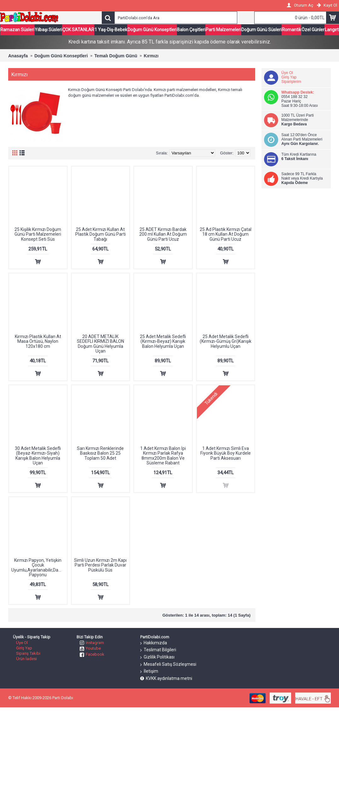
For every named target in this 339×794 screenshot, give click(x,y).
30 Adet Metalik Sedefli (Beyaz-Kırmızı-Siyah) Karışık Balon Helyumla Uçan (38, 455)
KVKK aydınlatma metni (166, 678)
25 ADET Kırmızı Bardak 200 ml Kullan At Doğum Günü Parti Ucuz (163, 234)
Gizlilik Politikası (157, 657)
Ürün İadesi (26, 658)
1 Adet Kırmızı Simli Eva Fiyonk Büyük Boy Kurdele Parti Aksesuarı (225, 453)
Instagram (92, 642)
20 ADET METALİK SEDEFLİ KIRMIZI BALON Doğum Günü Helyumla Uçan (100, 344)
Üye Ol (287, 73)
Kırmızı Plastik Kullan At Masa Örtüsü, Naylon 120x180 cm (38, 341)
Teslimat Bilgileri (158, 650)
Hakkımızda (153, 643)
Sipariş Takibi (28, 653)
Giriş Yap (288, 77)
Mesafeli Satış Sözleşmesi (168, 664)
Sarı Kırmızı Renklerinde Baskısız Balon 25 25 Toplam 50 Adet (100, 453)
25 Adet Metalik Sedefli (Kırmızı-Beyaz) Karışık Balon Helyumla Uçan (163, 341)
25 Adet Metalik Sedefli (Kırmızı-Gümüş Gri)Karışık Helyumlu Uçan (225, 341)
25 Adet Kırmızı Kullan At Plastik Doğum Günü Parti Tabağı (100, 234)
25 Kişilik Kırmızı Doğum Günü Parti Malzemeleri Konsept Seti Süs (37, 234)
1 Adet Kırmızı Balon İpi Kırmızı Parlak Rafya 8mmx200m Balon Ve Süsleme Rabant (163, 455)
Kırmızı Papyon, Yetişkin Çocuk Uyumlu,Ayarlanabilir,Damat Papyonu (38, 567)
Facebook (92, 654)
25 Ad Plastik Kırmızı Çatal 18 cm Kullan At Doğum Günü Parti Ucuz (225, 234)
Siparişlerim (291, 81)
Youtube (90, 648)
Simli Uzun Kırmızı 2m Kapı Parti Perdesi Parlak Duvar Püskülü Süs (100, 565)
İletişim (149, 671)
